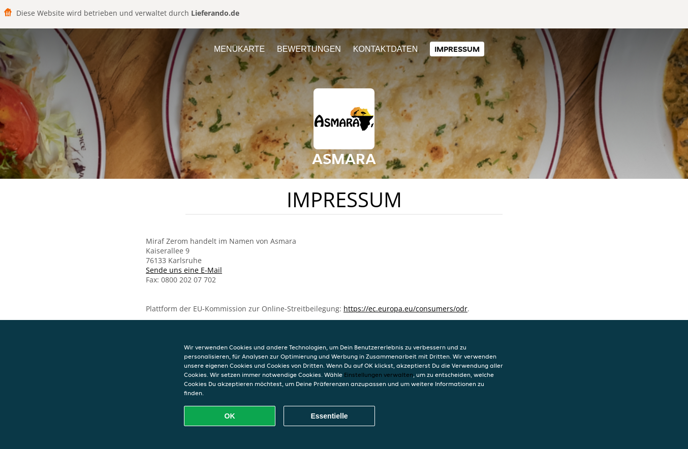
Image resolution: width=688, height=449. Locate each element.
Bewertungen (309, 49)
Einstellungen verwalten (378, 374)
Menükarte (239, 49)
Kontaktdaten (385, 49)
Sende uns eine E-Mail (184, 270)
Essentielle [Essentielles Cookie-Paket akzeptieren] (329, 416)
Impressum (457, 49)
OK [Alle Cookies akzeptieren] (230, 416)
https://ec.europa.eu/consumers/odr (405, 308)
